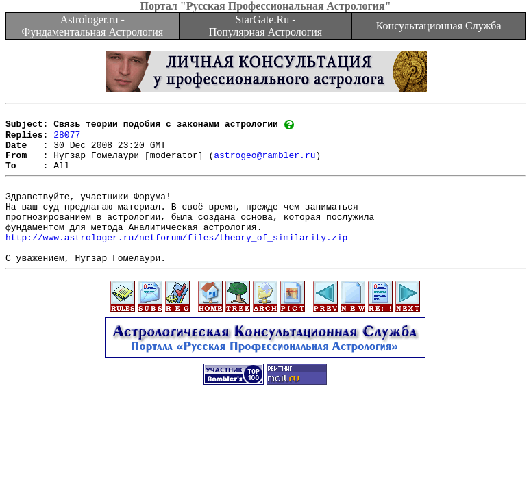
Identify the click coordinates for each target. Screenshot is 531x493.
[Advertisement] (265, 454)
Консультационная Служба (439, 25)
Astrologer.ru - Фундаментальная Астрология (92, 26)
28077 (66, 140)
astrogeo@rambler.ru (264, 164)
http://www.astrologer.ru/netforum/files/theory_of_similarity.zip (176, 261)
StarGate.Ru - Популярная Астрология (265, 26)
